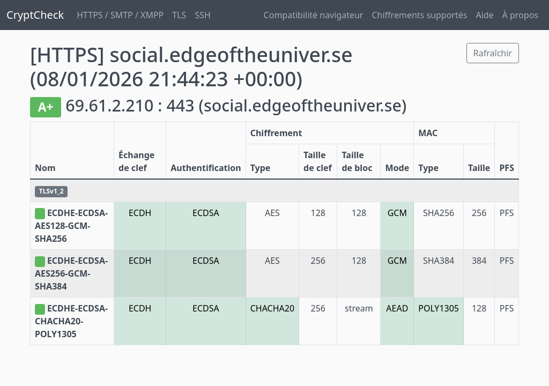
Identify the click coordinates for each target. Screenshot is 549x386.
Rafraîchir (492, 53)
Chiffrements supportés (419, 15)
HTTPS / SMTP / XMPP (120, 15)
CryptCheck (35, 15)
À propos (520, 15)
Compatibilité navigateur (313, 15)
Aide (484, 15)
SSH (202, 15)
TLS (179, 15)
